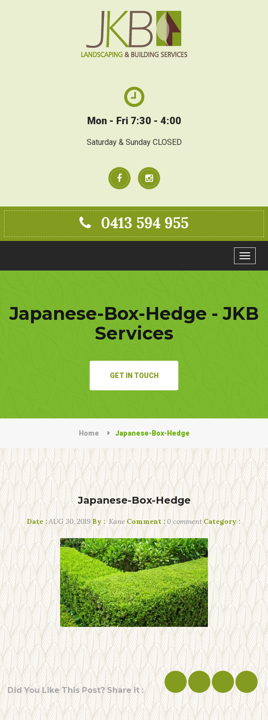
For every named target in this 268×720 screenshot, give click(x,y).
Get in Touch (134, 375)
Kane (108, 521)
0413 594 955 (134, 222)
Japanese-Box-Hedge (134, 500)
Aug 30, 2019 (59, 521)
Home (89, 433)
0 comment (164, 521)
